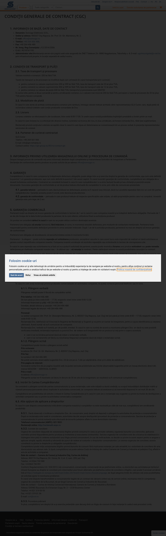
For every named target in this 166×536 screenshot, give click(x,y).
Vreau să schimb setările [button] (44, 275)
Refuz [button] (28, 275)
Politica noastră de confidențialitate (134, 269)
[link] (134, 269)
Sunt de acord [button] (16, 275)
